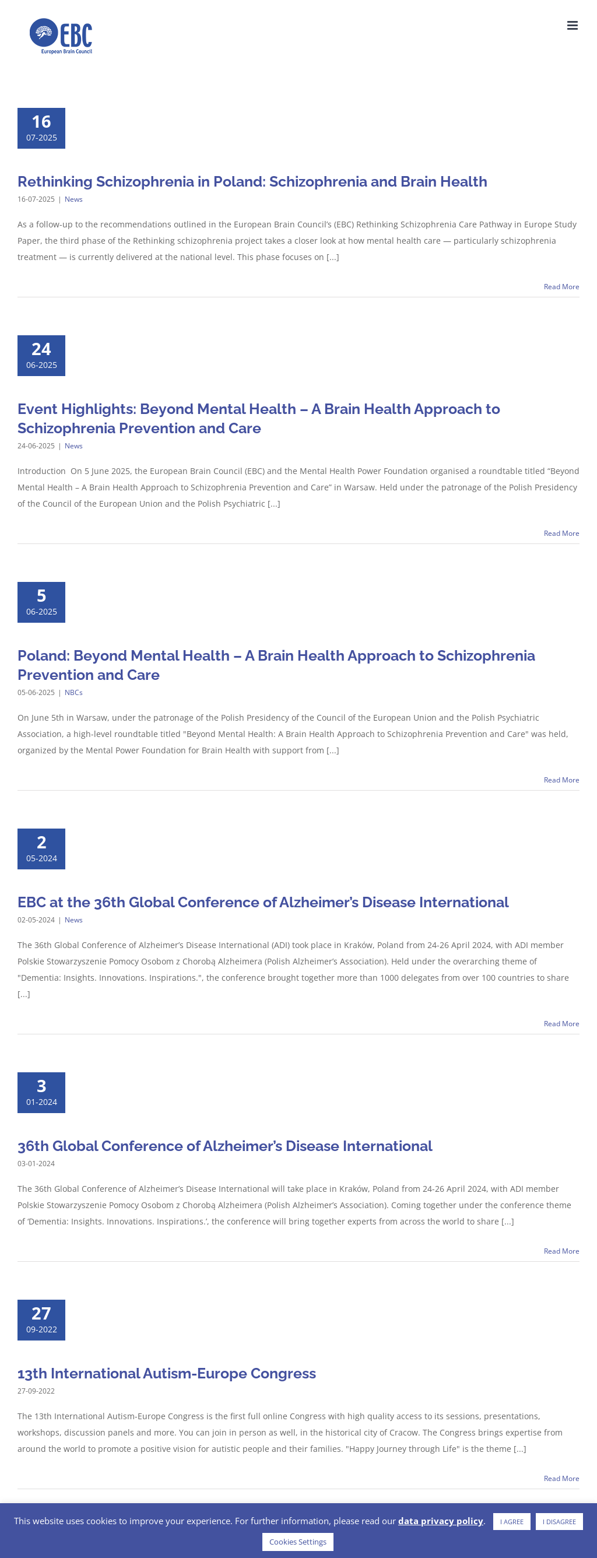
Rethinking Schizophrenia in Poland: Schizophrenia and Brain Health (252, 181)
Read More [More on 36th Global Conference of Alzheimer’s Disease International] (562, 1251)
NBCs (74, 692)
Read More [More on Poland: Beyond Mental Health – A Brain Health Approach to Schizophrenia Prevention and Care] (562, 780)
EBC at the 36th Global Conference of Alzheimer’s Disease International (263, 902)
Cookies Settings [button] (297, 1541)
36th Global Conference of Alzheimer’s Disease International (225, 1146)
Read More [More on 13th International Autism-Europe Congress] (562, 1478)
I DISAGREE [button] (559, 1521)
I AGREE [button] (512, 1521)
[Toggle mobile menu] (573, 25)
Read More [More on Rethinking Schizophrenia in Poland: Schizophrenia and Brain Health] (562, 287)
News (74, 199)
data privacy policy (440, 1521)
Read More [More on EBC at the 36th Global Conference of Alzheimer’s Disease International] (562, 1024)
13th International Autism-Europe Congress (166, 1373)
